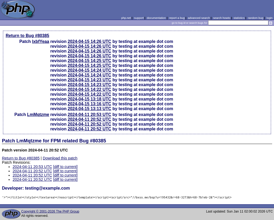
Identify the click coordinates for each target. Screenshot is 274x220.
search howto (221, 17)
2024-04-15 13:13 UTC (89, 108)
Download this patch (60, 158)
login (270, 17)
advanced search (199, 17)
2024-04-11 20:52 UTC (89, 119)
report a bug (177, 17)
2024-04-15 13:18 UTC (89, 99)
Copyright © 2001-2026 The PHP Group (50, 211)
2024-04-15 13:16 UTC (89, 104)
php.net (126, 17)
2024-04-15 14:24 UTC (89, 70)
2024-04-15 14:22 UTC (89, 89)
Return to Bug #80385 (27, 35)
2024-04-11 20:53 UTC (89, 114)
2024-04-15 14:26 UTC (89, 41)
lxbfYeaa (40, 41)
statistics (239, 17)
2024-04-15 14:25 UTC (89, 60)
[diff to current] (65, 167)
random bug (255, 17)
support (139, 17)
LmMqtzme (38, 114)
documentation (156, 17)
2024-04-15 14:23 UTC (89, 80)
